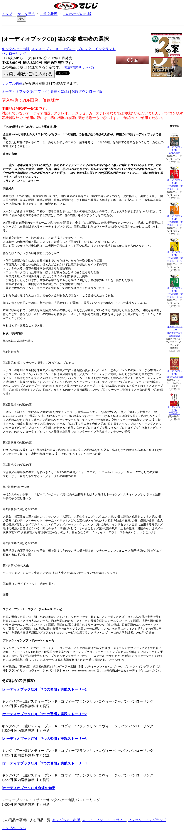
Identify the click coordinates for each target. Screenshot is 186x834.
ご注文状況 (48, 14)
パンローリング (14, 53)
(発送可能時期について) (79, 67)
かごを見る (26, 14)
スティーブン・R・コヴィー (53, 49)
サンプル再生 (12, 83)
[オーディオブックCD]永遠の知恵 (174, 150)
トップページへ (14, 828)
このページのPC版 (77, 14)
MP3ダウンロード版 (87, 91)
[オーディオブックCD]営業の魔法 (174, 410)
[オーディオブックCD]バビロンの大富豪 (174, 374)
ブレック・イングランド (96, 49)
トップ (7, 14)
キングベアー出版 (16, 49)
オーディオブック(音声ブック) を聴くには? (35, 91)
